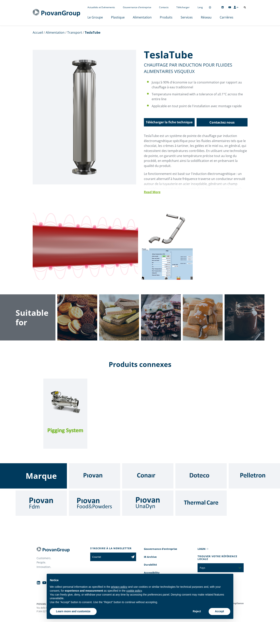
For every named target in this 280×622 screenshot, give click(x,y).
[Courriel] (109, 557)
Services (187, 17)
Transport (74, 32)
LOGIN (202, 549)
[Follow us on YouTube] (229, 7)
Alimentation (142, 17)
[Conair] (147, 476)
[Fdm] (41, 503)
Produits (166, 17)
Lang (200, 7)
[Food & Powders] (94, 503)
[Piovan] (94, 476)
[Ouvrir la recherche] (245, 7)
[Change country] (210, 7)
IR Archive (150, 557)
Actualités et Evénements (101, 7)
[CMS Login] (236, 7)
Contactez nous (221, 122)
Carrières (226, 17)
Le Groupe (95, 17)
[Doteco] (201, 476)
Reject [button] (197, 611)
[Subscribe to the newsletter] (132, 557)
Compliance (237, 603)
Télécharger (183, 7)
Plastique (118, 17)
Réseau (206, 17)
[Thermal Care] (201, 503)
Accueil (38, 32)
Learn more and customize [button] (73, 611)
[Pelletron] (254, 476)
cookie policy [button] (134, 590)
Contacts (164, 7)
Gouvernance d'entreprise (137, 7)
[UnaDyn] (147, 503)
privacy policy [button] (119, 586)
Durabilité (150, 564)
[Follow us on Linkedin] (222, 7)
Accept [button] (219, 611)
